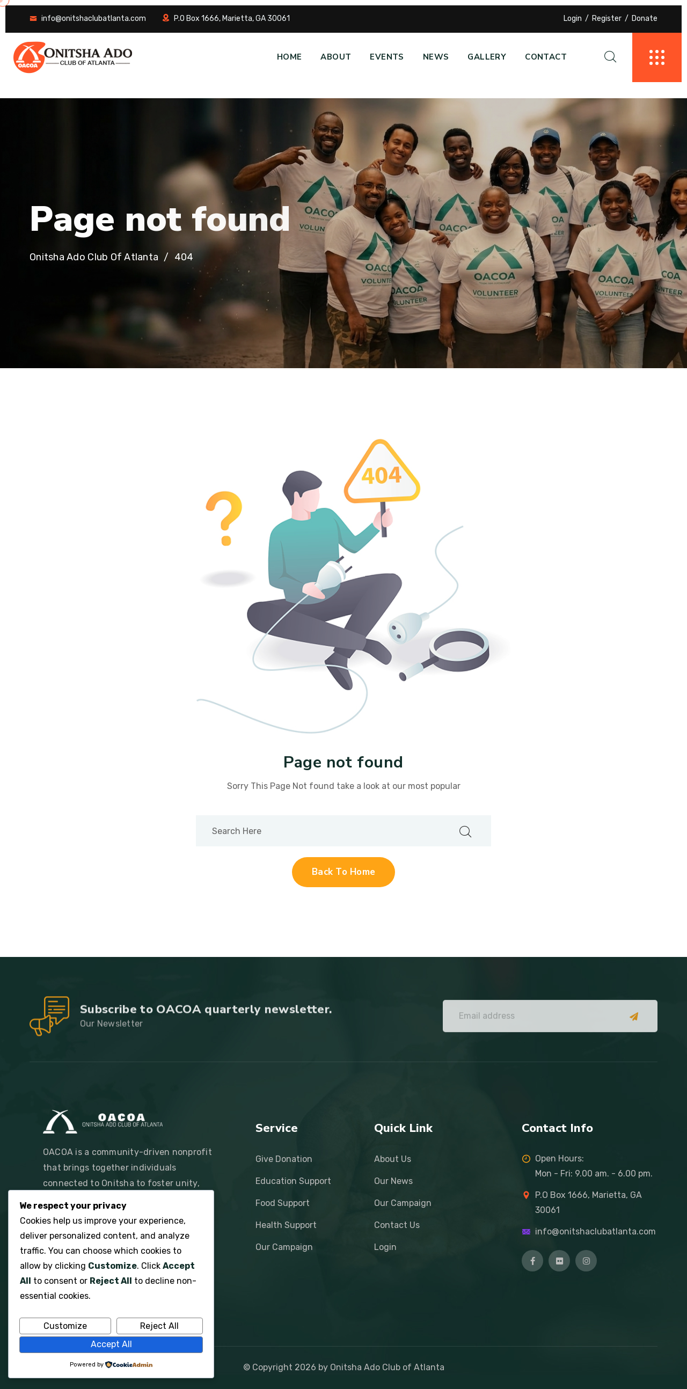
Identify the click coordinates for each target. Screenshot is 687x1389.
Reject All (159, 1326)
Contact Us (397, 1225)
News (436, 57)
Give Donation (283, 1159)
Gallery (486, 57)
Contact (546, 57)
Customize (65, 1326)
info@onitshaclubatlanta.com (93, 18)
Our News (393, 1181)
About (335, 57)
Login (573, 18)
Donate (644, 18)
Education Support (293, 1181)
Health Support (286, 1225)
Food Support (282, 1203)
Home (289, 57)
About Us (392, 1159)
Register (607, 18)
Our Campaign (284, 1247)
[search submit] (465, 831)
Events (387, 57)
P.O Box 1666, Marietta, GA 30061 (232, 18)
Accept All (111, 1344)
